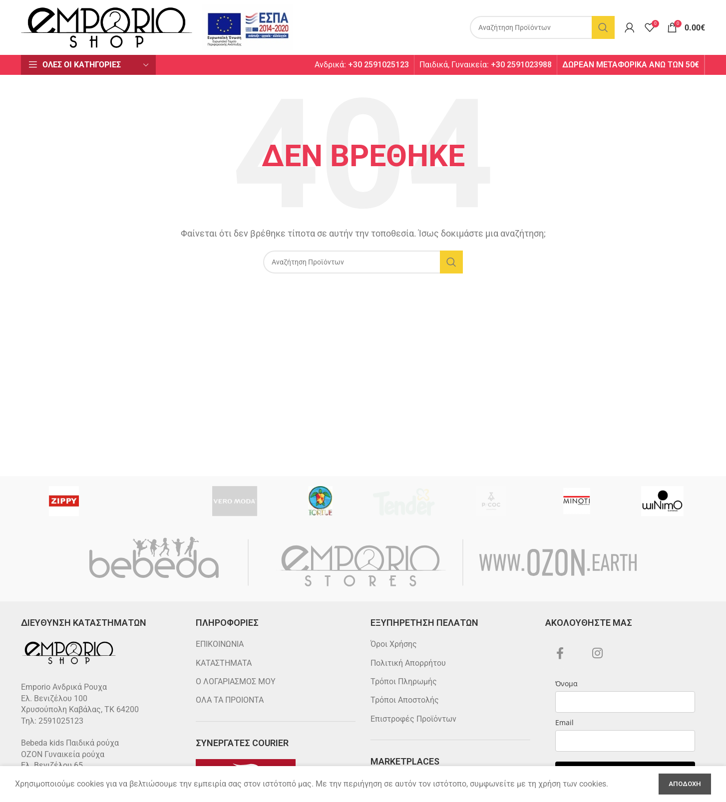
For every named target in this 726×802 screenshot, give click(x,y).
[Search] (542, 27)
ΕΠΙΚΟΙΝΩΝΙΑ (220, 644)
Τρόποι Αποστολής (404, 700)
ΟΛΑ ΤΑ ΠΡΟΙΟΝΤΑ (230, 700)
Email (564, 722)
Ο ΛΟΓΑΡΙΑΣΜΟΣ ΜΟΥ (236, 681)
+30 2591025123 (378, 64)
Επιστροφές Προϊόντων (413, 719)
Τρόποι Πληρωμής (403, 681)
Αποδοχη (685, 784)
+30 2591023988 (521, 64)
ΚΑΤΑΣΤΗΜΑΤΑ (224, 663)
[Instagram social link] (598, 654)
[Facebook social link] (560, 654)
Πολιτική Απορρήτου (408, 663)
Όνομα (566, 683)
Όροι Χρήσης (393, 644)
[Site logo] (106, 26)
